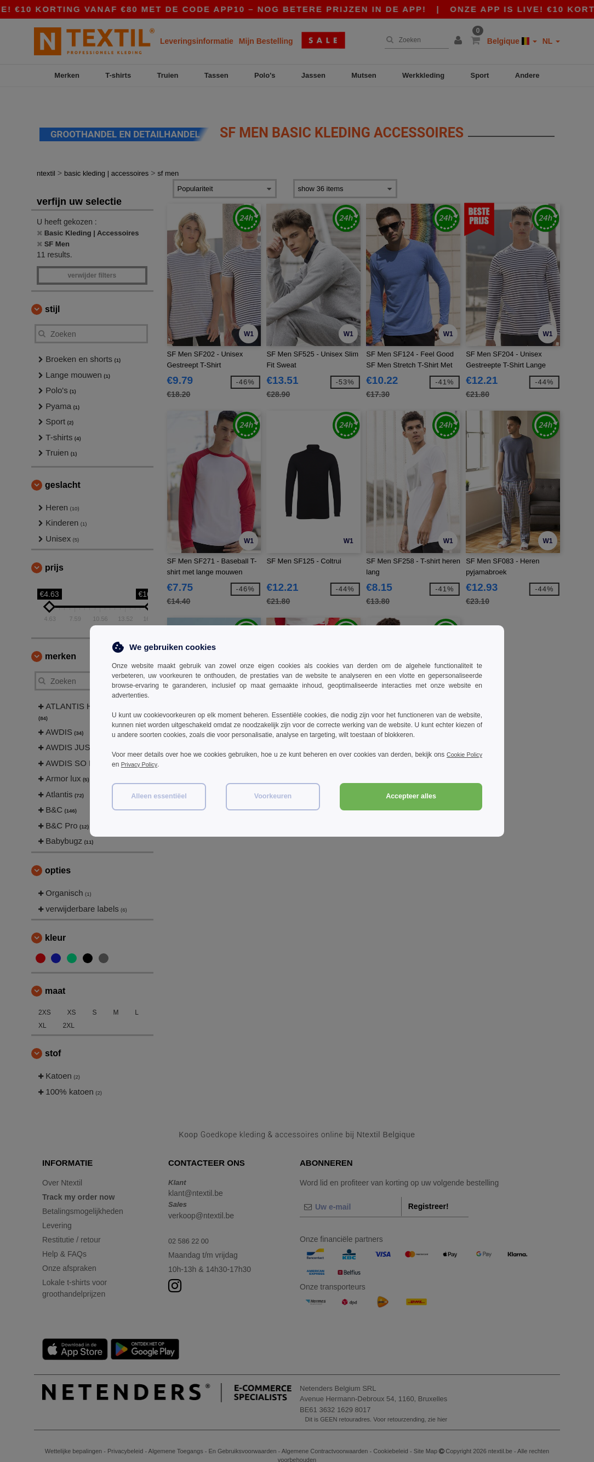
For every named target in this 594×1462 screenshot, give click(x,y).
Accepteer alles (411, 796)
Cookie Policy (462, 754)
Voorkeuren (273, 796)
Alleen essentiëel (158, 796)
